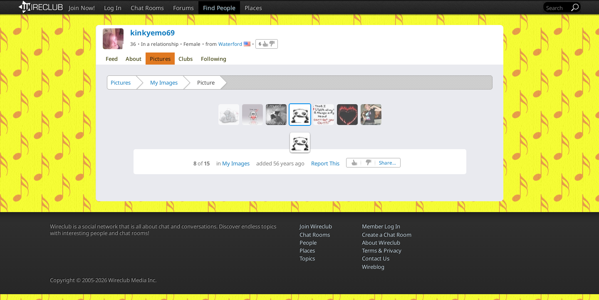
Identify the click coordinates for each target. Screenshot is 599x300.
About (133, 58)
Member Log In (381, 226)
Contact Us (375, 258)
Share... (387, 162)
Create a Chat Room (386, 234)
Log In (112, 8)
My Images (164, 82)
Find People (219, 8)
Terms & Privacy (381, 250)
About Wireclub (381, 242)
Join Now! (82, 8)
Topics (307, 258)
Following (213, 58)
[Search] (557, 7)
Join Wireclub (316, 226)
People (308, 242)
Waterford (230, 44)
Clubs (185, 58)
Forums (183, 8)
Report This (325, 163)
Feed (112, 58)
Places (253, 8)
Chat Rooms (147, 8)
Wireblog (373, 266)
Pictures (160, 58)
